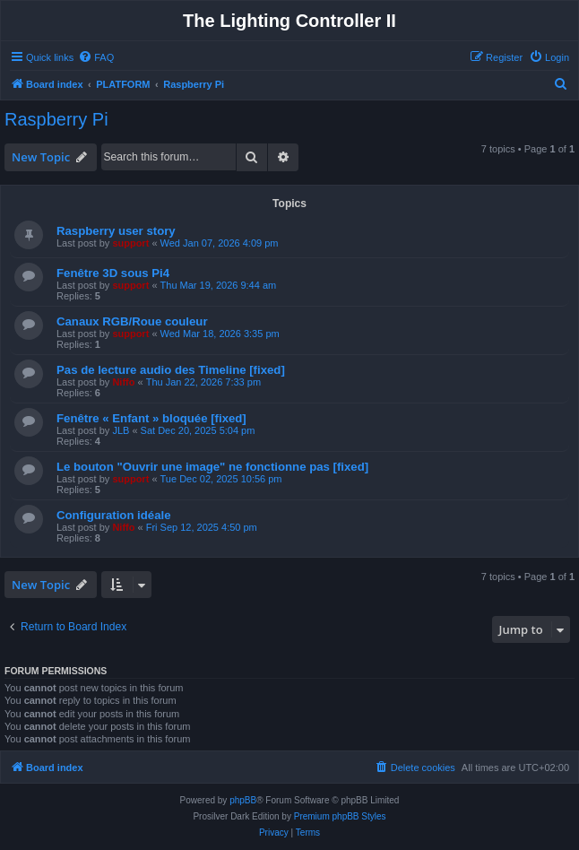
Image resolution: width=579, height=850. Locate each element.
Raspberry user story (116, 231)
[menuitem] (96, 57)
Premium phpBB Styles (340, 816)
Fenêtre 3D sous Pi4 (112, 273)
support (130, 243)
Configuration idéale (113, 515)
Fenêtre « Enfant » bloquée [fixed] (151, 418)
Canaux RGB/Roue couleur (132, 321)
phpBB (242, 800)
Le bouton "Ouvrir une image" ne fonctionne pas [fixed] (212, 466)
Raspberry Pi (56, 119)
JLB (120, 430)
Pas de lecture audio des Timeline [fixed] (170, 370)
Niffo (123, 382)
